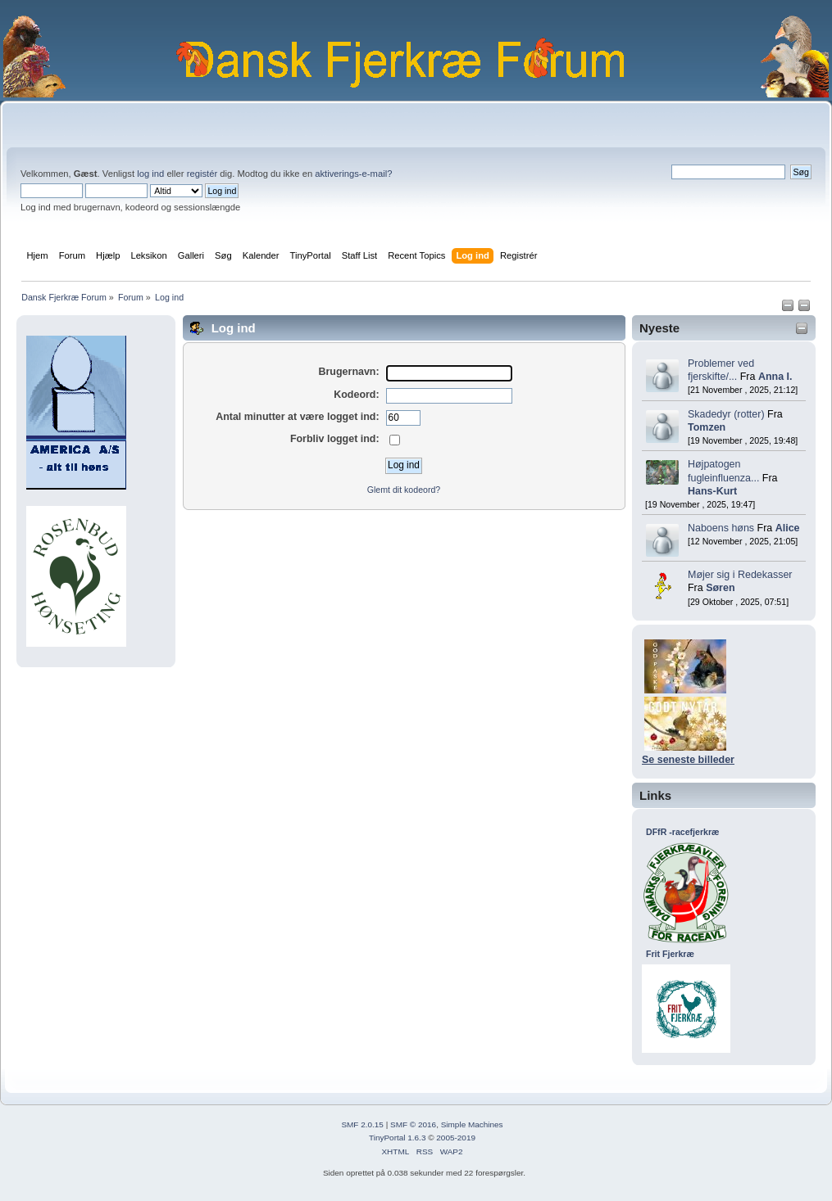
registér (202, 173)
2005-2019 (455, 1137)
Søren (720, 588)
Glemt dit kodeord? (404, 489)
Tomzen (706, 427)
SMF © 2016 (413, 1124)
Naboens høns (721, 528)
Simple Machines (472, 1124)
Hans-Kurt (712, 491)
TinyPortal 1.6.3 (397, 1137)
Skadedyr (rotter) (726, 414)
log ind (150, 173)
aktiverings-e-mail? (353, 173)
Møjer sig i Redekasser (740, 574)
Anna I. (775, 376)
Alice (787, 528)
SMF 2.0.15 (362, 1124)
